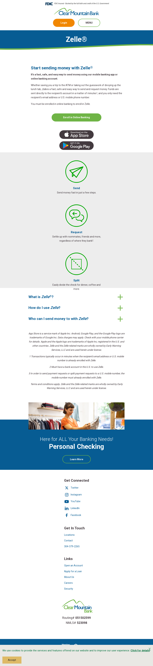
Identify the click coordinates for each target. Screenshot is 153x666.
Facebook (72, 515)
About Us (69, 577)
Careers (68, 583)
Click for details (140, 650)
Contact (68, 540)
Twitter (71, 487)
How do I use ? (44, 308)
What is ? (41, 297)
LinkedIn (72, 508)
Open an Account (73, 565)
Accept (12, 660)
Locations (69, 534)
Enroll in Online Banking (76, 117)
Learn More (80, 460)
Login (64, 22)
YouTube (72, 501)
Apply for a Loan (73, 571)
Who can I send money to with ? (58, 319)
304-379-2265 (72, 546)
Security (68, 588)
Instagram (73, 494)
